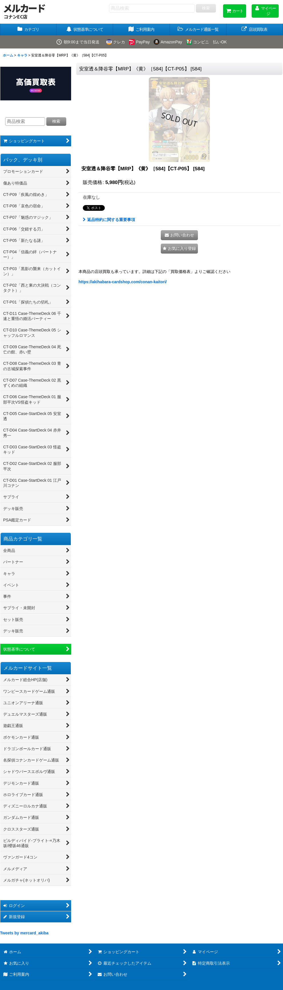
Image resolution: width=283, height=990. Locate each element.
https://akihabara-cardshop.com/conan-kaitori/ (123, 282)
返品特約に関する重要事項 (109, 219)
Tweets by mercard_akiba (24, 933)
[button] (198, 29)
